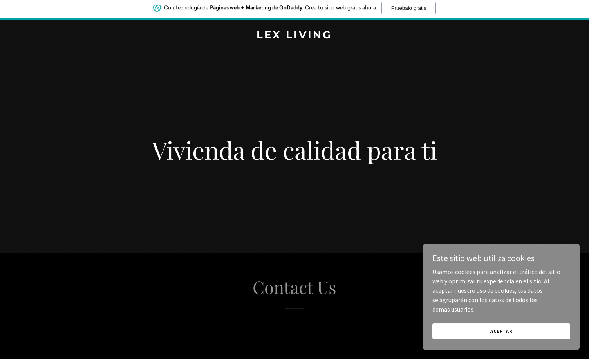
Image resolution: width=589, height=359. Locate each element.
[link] (294, 36)
